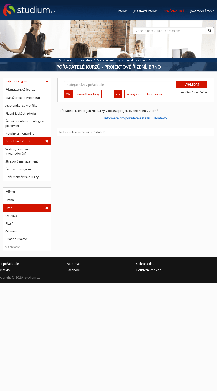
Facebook (73, 269)
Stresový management (21, 161)
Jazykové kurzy (146, 11)
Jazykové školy (202, 11)
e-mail (73, 263)
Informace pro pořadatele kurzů (127, 118)
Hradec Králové (16, 239)
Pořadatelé (174, 11)
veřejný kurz (134, 94)
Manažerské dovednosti (22, 98)
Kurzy (123, 11)
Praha (9, 200)
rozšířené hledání (194, 92)
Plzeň (9, 223)
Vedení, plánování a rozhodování (17, 151)
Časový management (20, 169)
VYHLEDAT (192, 84)
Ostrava (11, 215)
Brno (8, 208)
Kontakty (160, 118)
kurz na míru (154, 94)
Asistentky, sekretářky (21, 105)
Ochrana (145, 263)
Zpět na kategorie (16, 81)
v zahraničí (12, 247)
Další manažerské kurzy (22, 177)
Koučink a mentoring (19, 133)
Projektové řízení (17, 141)
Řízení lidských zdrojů (20, 113)
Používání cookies (148, 269)
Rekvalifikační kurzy (88, 94)
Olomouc (11, 231)
